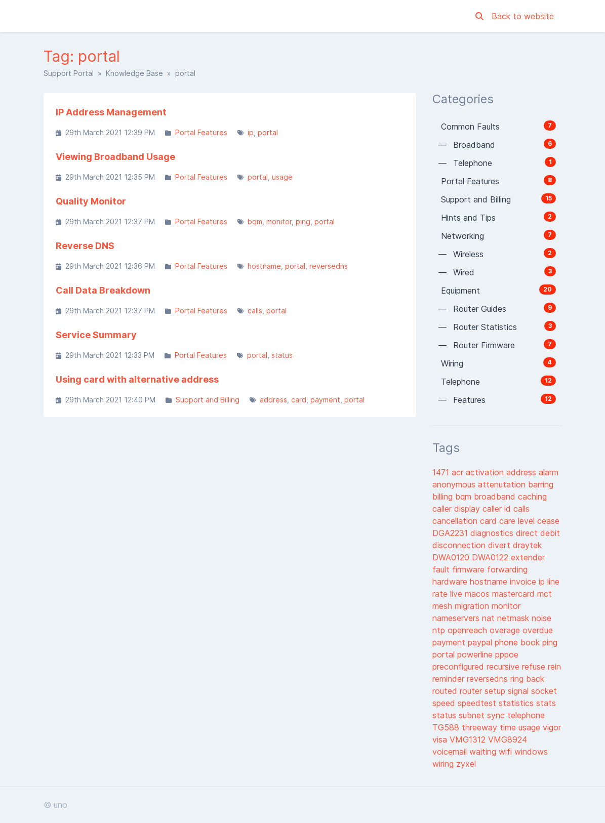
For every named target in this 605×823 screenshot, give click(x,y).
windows (531, 752)
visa (441, 739)
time (509, 727)
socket (544, 691)
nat (489, 618)
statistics (517, 703)
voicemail (450, 752)
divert (500, 545)
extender (528, 557)
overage (506, 630)
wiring (444, 764)
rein (554, 667)
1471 (442, 472)
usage (282, 177)
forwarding (507, 569)
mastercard (514, 594)
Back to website (523, 16)
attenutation (503, 484)
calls (255, 310)
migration (473, 606)
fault (442, 569)
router (472, 691)
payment (325, 399)
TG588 (447, 727)
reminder (449, 679)
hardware (451, 582)
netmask (514, 618)
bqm (255, 221)
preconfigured (459, 667)
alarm (548, 472)
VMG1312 (469, 739)
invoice (524, 582)
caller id (497, 509)
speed (445, 703)
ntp (440, 630)
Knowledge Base (134, 73)
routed (446, 691)
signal (519, 691)
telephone (526, 715)
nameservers (457, 618)
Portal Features (201, 132)
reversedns (328, 266)
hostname (264, 266)
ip (251, 132)
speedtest (478, 703)
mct (544, 594)
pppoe (506, 654)
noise (541, 618)
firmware (469, 569)
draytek (527, 545)
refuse (535, 667)
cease (548, 521)
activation (486, 472)
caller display (457, 509)
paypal (481, 642)
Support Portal (69, 73)
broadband (496, 496)
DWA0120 (452, 557)
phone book (518, 642)
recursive (504, 667)
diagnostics (493, 533)
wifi (506, 752)
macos (478, 594)
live (457, 594)
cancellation (456, 521)
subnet (473, 715)
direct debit (538, 533)
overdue (537, 630)
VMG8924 (507, 739)
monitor (279, 221)
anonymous (455, 484)
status (282, 355)
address (273, 399)
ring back (527, 679)
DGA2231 (451, 533)
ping (303, 221)
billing (443, 496)
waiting (484, 752)
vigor (552, 727)
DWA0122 (491, 557)
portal (268, 132)
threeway (481, 727)
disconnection (460, 545)
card (298, 399)
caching (532, 496)
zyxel (466, 764)
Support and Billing (207, 399)
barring (540, 484)
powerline (476, 654)
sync (497, 715)
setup (496, 691)
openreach (469, 630)
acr (459, 472)
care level (518, 521)
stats (546, 703)
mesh (443, 606)
